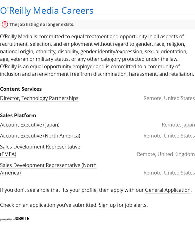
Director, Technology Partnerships (39, 98)
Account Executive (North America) (40, 135)
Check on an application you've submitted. (49, 205)
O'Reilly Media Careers (47, 10)
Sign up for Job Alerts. (123, 205)
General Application (167, 189)
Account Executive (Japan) (30, 124)
